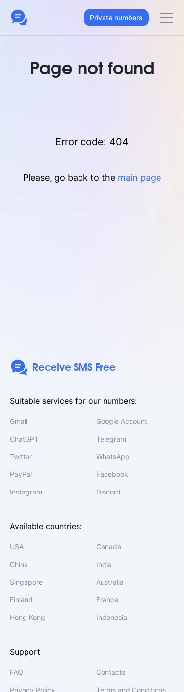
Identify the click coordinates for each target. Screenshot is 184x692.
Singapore (26, 582)
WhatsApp (113, 456)
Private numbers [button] (116, 17)
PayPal (21, 474)
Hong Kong (27, 617)
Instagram (26, 492)
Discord (108, 492)
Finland (21, 599)
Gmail (18, 421)
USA (17, 547)
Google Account (121, 421)
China (19, 564)
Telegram (111, 439)
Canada (108, 547)
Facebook (112, 474)
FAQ (16, 672)
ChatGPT (24, 439)
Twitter (21, 456)
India (104, 564)
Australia (110, 582)
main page (139, 178)
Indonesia (111, 617)
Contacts (110, 672)
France (107, 599)
